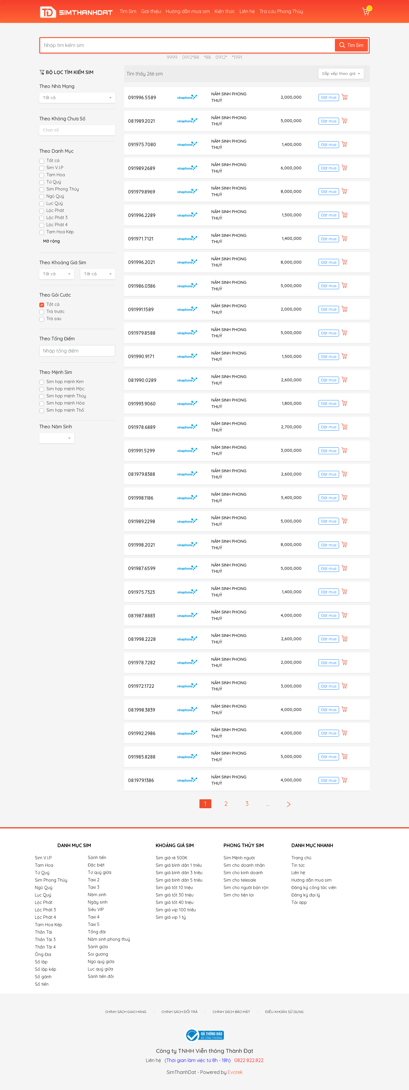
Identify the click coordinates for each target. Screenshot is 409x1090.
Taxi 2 (93, 880)
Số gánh (43, 976)
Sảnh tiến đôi (101, 976)
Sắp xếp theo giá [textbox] (338, 73)
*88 (207, 57)
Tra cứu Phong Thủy (281, 11)
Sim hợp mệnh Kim (65, 381)
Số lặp (41, 962)
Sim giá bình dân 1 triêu (179, 865)
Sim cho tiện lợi (239, 895)
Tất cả (53, 160)
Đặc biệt (96, 865)
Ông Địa (43, 954)
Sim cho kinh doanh (243, 872)
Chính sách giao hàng (125, 1012)
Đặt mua (328, 97)
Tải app (299, 902)
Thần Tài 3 (45, 939)
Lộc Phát (55, 210)
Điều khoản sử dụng (284, 1012)
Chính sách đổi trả (180, 1012)
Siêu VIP (96, 909)
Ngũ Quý (55, 196)
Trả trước (55, 311)
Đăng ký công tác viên (313, 887)
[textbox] (77, 130)
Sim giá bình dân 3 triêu (179, 872)
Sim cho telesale (240, 880)
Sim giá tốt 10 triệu (174, 887)
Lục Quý (54, 203)
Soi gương (98, 954)
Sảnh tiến (97, 857)
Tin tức (298, 865)
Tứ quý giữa (99, 872)
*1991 (237, 57)
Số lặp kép (45, 969)
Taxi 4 (93, 917)
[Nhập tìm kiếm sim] (189, 45)
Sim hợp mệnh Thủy (66, 396)
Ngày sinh (97, 902)
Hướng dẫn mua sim (188, 11)
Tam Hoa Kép (60, 232)
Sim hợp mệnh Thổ (65, 410)
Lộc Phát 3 (57, 217)
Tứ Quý (53, 182)
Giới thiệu (151, 11)
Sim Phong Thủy (62, 189)
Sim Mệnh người (239, 858)
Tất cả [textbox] (49, 97)
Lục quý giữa (100, 969)
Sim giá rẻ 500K (171, 858)
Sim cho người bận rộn (246, 887)
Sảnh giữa (98, 946)
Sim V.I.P (54, 167)
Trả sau (53, 318)
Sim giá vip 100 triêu (176, 910)
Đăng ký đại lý (305, 895)
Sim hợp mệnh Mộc (65, 388)
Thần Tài (43, 932)
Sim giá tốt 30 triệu (174, 895)
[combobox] (77, 98)
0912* (221, 57)
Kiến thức (225, 11)
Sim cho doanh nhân (244, 865)
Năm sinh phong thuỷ (109, 939)
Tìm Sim (128, 11)
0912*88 (190, 57)
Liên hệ (247, 11)
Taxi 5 (93, 924)
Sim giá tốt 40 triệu (174, 902)
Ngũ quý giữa (101, 961)
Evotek (235, 1072)
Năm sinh (97, 894)
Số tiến (42, 984)
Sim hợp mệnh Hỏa (65, 403)
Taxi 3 (93, 887)
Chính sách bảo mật (231, 1012)
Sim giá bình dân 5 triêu (179, 880)
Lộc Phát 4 (57, 224)
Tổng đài (97, 932)
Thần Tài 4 (45, 947)
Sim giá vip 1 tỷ (171, 917)
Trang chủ (301, 858)
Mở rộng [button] (51, 241)
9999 (172, 57)
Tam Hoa (55, 174)
